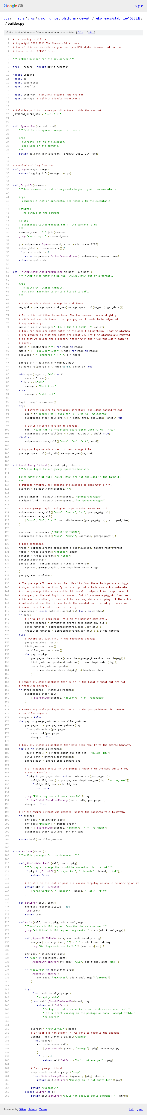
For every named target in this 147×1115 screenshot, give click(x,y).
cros (31, 18)
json (140, 1109)
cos (6, 18)
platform (69, 18)
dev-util (85, 18)
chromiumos (48, 18)
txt (131, 1109)
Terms (43, 1109)
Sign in (139, 6)
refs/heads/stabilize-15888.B (117, 18)
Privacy (32, 1109)
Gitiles (22, 1109)
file (80, 32)
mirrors (18, 18)
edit (91, 32)
